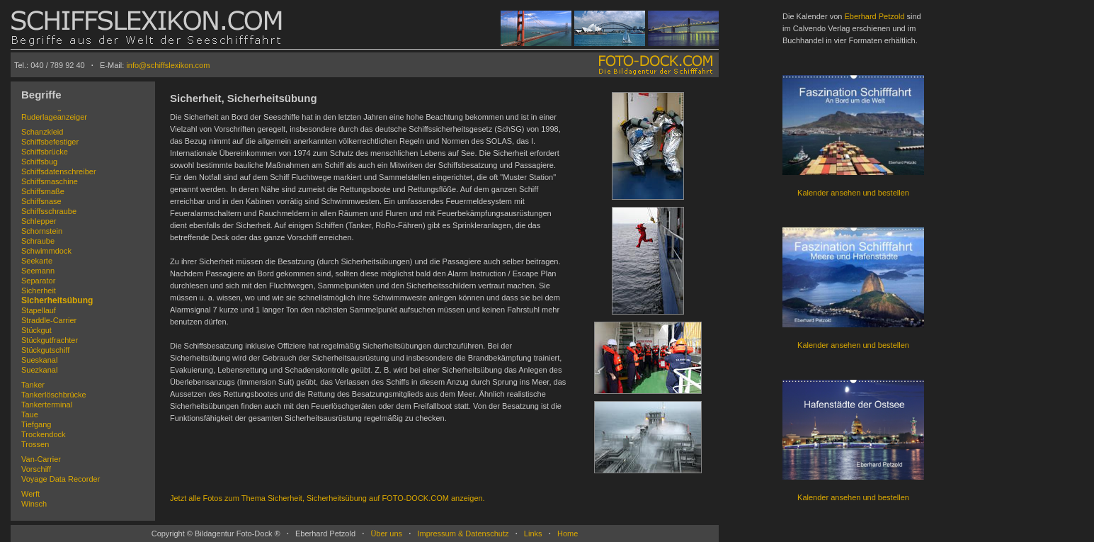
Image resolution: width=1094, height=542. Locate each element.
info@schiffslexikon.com (168, 65)
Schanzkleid (42, 132)
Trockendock (43, 434)
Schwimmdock (46, 251)
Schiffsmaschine (49, 181)
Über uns (386, 533)
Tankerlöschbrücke (53, 394)
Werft (30, 494)
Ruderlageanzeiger (54, 117)
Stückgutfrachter (49, 340)
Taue (29, 414)
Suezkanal (39, 370)
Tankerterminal (46, 404)
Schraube (38, 241)
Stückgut (36, 330)
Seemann (38, 270)
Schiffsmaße (42, 191)
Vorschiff (36, 469)
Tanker (33, 384)
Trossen (35, 444)
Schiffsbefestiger (50, 141)
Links (533, 533)
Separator (38, 280)
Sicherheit (38, 290)
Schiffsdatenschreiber (58, 171)
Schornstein (41, 231)
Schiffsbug (39, 161)
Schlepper (39, 221)
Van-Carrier (41, 459)
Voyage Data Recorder (60, 479)
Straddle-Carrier (48, 320)
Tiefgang (36, 424)
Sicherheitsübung (57, 300)
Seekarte (36, 260)
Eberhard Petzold (874, 16)
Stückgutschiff (45, 350)
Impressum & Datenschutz (462, 533)
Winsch (34, 503)
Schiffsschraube (48, 211)
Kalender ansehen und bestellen (853, 192)
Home (567, 533)
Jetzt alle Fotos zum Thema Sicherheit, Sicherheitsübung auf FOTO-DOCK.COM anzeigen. (327, 498)
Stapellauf (38, 310)
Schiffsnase (41, 201)
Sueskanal (39, 360)
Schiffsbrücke (44, 151)
